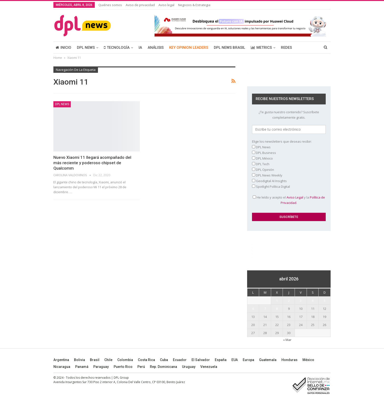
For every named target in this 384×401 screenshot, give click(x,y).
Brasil (94, 360)
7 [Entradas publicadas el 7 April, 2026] (265, 308)
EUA (234, 360)
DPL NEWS (86, 47)
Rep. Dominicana (163, 367)
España (221, 360)
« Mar (287, 340)
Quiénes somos (110, 5)
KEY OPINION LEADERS (188, 47)
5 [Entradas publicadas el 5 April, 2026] (324, 300)
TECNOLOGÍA (117, 47)
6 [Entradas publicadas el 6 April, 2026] (253, 308)
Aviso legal (166, 5)
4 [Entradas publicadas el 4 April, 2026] (312, 300)
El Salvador (201, 360)
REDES (286, 47)
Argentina (61, 360)
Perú (141, 367)
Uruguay (188, 367)
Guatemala (267, 360)
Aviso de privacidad (140, 5)
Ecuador (180, 360)
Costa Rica (146, 360)
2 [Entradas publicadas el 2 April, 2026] (289, 300)
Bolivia (79, 360)
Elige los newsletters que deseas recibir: (282, 141)
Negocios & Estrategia (194, 5)
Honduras (289, 360)
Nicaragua (61, 367)
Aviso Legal (295, 197)
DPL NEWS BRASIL (229, 47)
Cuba (164, 360)
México (308, 360)
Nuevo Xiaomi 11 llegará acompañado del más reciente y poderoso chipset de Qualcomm (92, 163)
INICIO (63, 47)
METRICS (261, 47)
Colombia (125, 360)
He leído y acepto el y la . (289, 200)
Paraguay (101, 367)
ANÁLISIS (156, 47)
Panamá (81, 367)
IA (140, 47)
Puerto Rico (123, 367)
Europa (248, 360)
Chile (108, 360)
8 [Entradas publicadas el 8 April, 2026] (277, 308)
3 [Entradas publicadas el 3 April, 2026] (300, 300)
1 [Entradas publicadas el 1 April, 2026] (277, 300)
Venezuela (208, 367)
